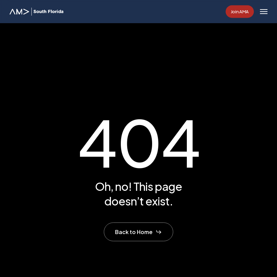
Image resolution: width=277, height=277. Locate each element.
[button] (263, 11)
